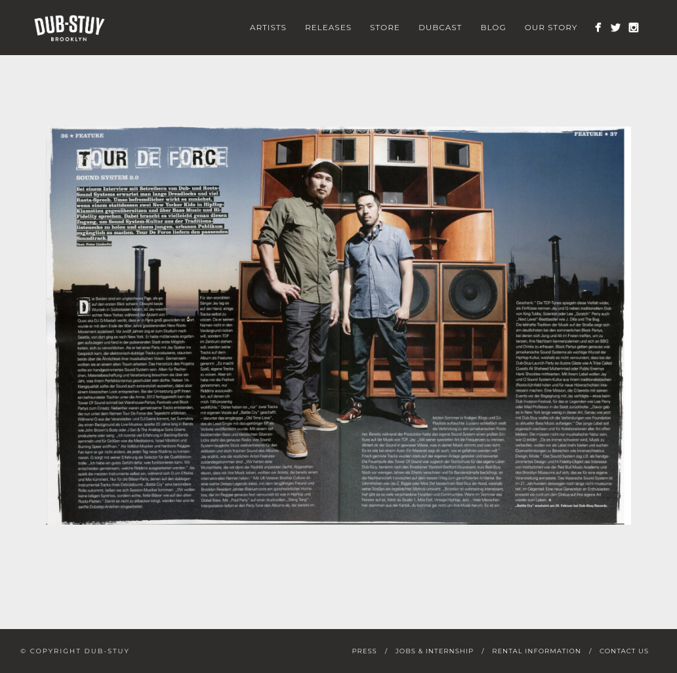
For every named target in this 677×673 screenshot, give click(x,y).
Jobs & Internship (435, 651)
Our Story (551, 27)
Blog (493, 27)
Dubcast (440, 27)
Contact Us (624, 651)
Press (364, 651)
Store (385, 27)
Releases (328, 27)
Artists (268, 27)
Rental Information (536, 651)
